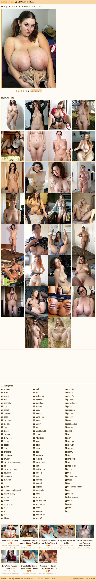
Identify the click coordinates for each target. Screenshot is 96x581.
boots (5, 445)
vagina (69, 494)
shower (69, 445)
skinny (69, 452)
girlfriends (38, 396)
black (4, 431)
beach (5, 410)
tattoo (68, 469)
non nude (38, 490)
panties (69, 399)
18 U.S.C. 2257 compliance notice (41, 579)
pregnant (70, 410)
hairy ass (38, 413)
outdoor (37, 511)
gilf (35, 392)
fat (3, 511)
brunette (6, 452)
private (69, 413)
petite (68, 406)
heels (36, 420)
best (4, 417)
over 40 (37, 518)
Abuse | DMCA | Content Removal (14, 579)
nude (36, 494)
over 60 (69, 392)
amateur (6, 389)
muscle (37, 480)
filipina (5, 518)
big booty (6, 420)
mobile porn (39, 469)
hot (35, 427)
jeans (36, 441)
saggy (69, 427)
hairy (36, 410)
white (68, 504)
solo (68, 462)
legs (36, 452)
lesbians (38, 455)
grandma (38, 403)
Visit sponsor (36, 91)
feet (4, 515)
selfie (68, 431)
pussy (68, 417)
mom (36, 476)
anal (4, 392)
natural (37, 483)
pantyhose (70, 403)
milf (36, 466)
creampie (6, 476)
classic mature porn (11, 462)
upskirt (69, 490)
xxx (67, 511)
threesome (71, 476)
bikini (4, 427)
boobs (5, 441)
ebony (5, 497)
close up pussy (9, 469)
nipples (37, 487)
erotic (5, 501)
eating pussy (8, 494)
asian (5, 396)
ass (4, 399)
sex (67, 434)
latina (36, 448)
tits (67, 483)
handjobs (38, 417)
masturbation (40, 462)
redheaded (71, 424)
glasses (37, 399)
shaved (69, 441)
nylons (37, 497)
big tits (5, 424)
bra (4, 448)
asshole (6, 403)
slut (67, 455)
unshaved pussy (73, 487)
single (68, 448)
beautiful (6, 413)
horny (36, 424)
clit (3, 466)
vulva (68, 501)
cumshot (6, 480)
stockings (70, 466)
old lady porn (40, 501)
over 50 (69, 389)
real (68, 420)
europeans (7, 504)
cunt (4, 483)
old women (39, 504)
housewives (39, 431)
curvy (5, 487)
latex (36, 445)
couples (6, 473)
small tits (70, 459)
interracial (38, 438)
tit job (68, 480)
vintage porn (71, 497)
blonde (5, 434)
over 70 (69, 396)
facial (4, 508)
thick (68, 473)
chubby (5, 459)
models (37, 473)
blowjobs (6, 438)
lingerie (37, 459)
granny (37, 406)
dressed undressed (11, 490)
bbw (4, 406)
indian (37, 434)
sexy (68, 438)
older (36, 508)
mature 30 (38, 515)
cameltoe (6, 455)
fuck (36, 389)
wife (68, 508)
